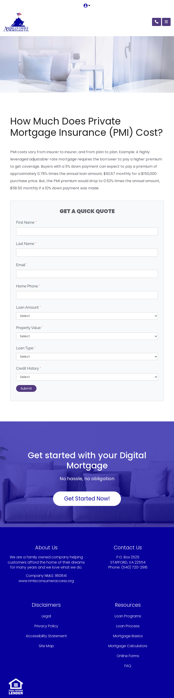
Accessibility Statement (46, 636)
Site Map (46, 646)
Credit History (28, 368)
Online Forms (128, 655)
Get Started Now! (87, 498)
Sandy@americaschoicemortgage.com (127, 572)
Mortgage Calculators (127, 646)
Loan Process (128, 626)
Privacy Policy (46, 626)
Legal (46, 616)
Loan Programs (128, 616)
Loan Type (26, 348)
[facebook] (40, 590)
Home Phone (28, 286)
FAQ (127, 665)
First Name (26, 222)
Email (21, 265)
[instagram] (51, 590)
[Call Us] (156, 22)
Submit (26, 388)
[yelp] (45, 590)
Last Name (26, 244)
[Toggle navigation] (166, 22)
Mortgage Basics (128, 636)
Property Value (29, 328)
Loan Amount (28, 307)
